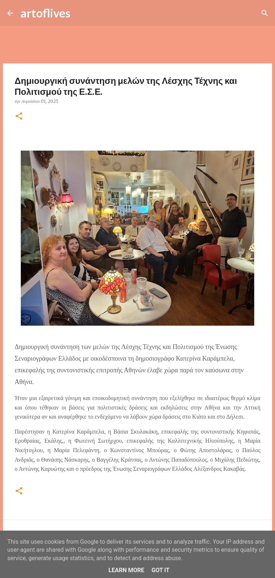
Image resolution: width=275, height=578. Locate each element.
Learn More (126, 570)
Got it (160, 570)
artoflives (45, 13)
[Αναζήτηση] (80, 13)
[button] (19, 116)
